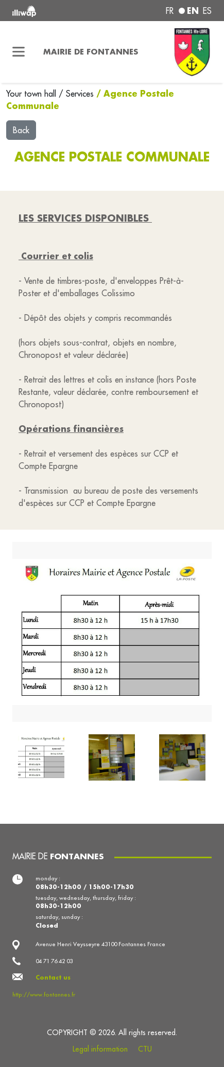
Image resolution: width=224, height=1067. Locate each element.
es (207, 11)
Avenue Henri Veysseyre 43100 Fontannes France (100, 944)
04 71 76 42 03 (54, 961)
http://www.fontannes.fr (43, 994)
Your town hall (32, 93)
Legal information (100, 1049)
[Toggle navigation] (18, 51)
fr (170, 11)
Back (21, 130)
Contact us (53, 977)
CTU (145, 1049)
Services (81, 93)
